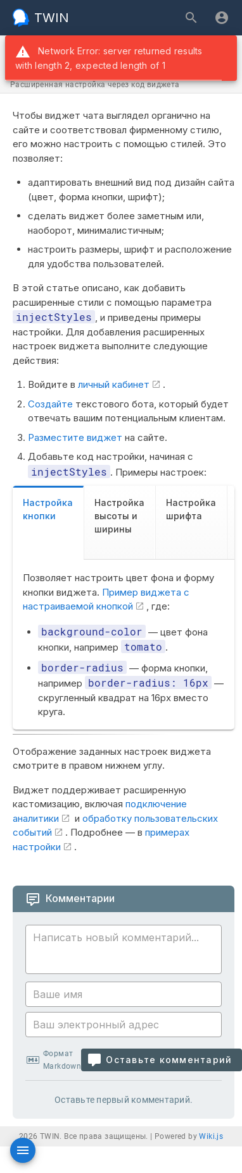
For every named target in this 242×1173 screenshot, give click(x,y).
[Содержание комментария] (127, 951)
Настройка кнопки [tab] (48, 509)
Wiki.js (211, 1136)
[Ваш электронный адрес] (123, 1024)
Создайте (50, 404)
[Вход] (222, 18)
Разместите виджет (75, 437)
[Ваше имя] (123, 994)
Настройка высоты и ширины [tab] (119, 515)
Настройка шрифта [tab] (191, 509)
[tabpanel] (123, 645)
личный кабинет (114, 384)
